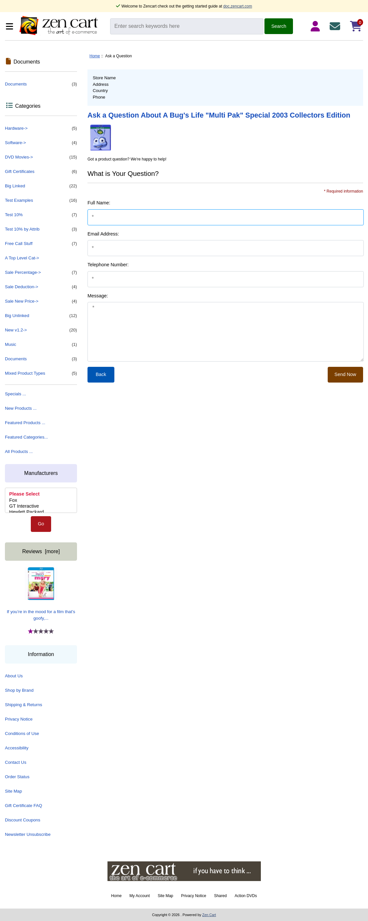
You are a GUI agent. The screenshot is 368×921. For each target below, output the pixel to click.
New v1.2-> (41, 330)
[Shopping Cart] (356, 26)
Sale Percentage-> (41, 272)
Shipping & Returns (23, 704)
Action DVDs (246, 895)
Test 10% (41, 215)
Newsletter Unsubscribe (27, 834)
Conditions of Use (22, 733)
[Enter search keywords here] (186, 26)
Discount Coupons (22, 820)
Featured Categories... (26, 437)
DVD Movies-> (41, 157)
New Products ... (21, 408)
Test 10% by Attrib (41, 229)
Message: (97, 295)
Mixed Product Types (41, 373)
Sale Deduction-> (41, 287)
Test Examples (41, 200)
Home (94, 56)
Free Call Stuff (41, 243)
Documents (41, 84)
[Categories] (10, 26)
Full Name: (98, 202)
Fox (41, 500)
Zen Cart (209, 915)
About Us (14, 675)
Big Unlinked (41, 315)
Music (41, 344)
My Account (139, 895)
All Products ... (19, 451)
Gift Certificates (41, 171)
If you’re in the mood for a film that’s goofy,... (41, 594)
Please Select (41, 494)
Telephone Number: (108, 264)
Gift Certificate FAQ (23, 805)
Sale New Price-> (41, 301)
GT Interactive (41, 506)
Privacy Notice (18, 719)
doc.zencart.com (237, 6)
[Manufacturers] (41, 500)
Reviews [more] (41, 551)
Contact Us (15, 762)
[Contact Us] (336, 26)
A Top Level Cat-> (22, 257)
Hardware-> (41, 128)
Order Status (17, 776)
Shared (220, 895)
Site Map (13, 791)
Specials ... (15, 393)
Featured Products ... (25, 422)
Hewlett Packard (41, 512)
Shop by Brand (19, 690)
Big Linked (41, 186)
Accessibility (17, 747)
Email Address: (103, 233)
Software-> (41, 143)
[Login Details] (316, 26)
